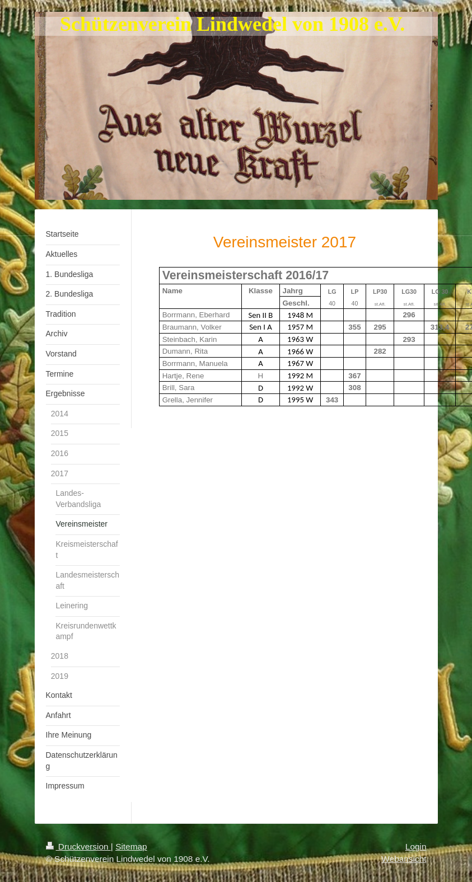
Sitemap (131, 846)
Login (416, 846)
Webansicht (403, 859)
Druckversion (78, 846)
